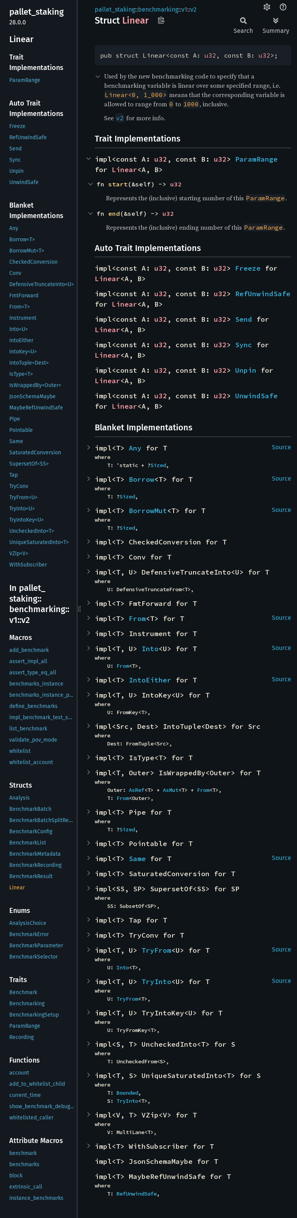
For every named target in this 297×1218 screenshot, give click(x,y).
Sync (243, 344)
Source (281, 447)
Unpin (245, 370)
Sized (158, 465)
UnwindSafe (256, 395)
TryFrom (156, 950)
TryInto (156, 981)
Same (137, 858)
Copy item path (161, 20)
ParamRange (256, 159)
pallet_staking (115, 9)
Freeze (248, 268)
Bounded (127, 1092)
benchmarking (158, 9)
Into (150, 648)
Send (243, 319)
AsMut (170, 789)
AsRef (136, 789)
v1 (184, 9)
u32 (210, 55)
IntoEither (150, 680)
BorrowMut (148, 510)
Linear (124, 169)
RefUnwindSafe (262, 293)
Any (135, 448)
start (118, 184)
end (114, 213)
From (137, 618)
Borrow (141, 479)
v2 (193, 9)
